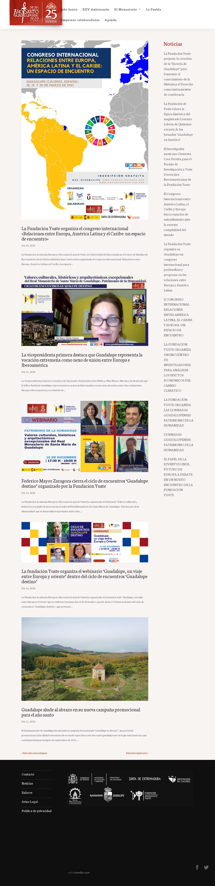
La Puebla (153, 9)
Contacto (28, 774)
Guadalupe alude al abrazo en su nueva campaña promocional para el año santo (80, 712)
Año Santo (69, 9)
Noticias (27, 783)
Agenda (111, 20)
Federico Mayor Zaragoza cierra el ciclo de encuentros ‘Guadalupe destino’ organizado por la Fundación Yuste (84, 483)
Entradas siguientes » (137, 753)
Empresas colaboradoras (80, 20)
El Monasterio (125, 9)
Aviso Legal (30, 801)
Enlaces (27, 792)
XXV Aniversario (95, 9)
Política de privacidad (36, 810)
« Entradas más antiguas (34, 753)
